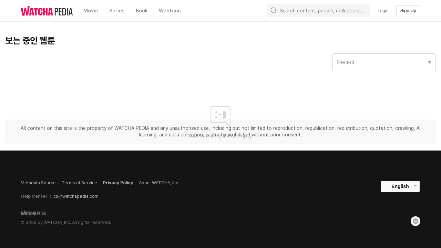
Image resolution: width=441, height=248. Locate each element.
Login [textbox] (383, 10)
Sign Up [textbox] (408, 10)
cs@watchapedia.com (76, 196)
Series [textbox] (117, 11)
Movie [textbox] (90, 11)
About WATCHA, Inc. (159, 182)
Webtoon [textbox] (170, 11)
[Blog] (415, 221)
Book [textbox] (142, 11)
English (400, 186)
